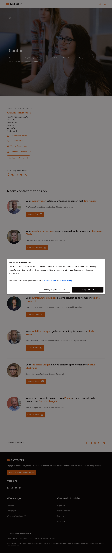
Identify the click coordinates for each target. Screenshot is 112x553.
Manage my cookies (52, 290)
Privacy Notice (50, 280)
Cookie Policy (66, 280)
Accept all (85, 290)
